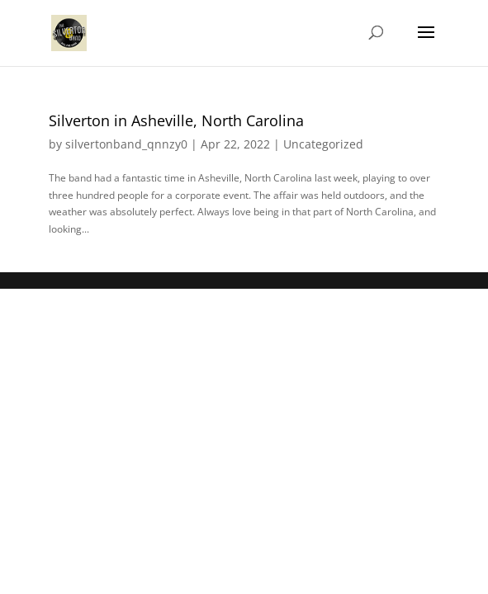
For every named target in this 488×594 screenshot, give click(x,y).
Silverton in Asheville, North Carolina (176, 120)
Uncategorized (323, 144)
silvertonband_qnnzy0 (126, 144)
